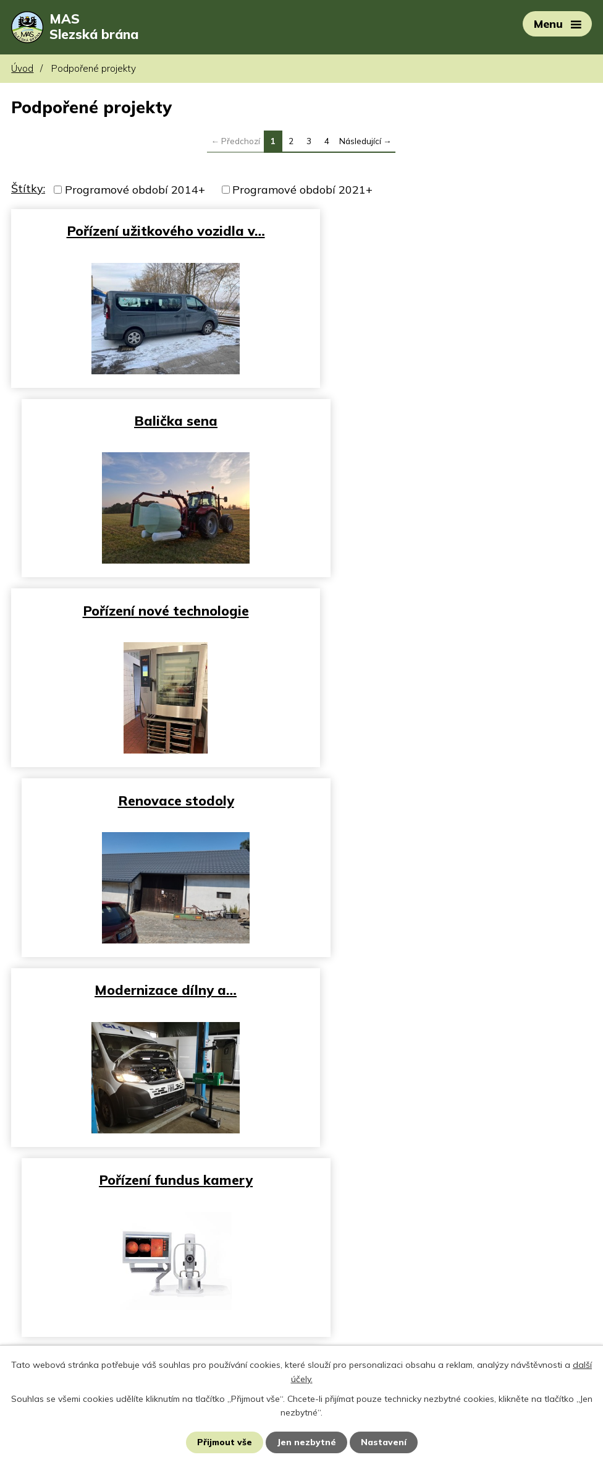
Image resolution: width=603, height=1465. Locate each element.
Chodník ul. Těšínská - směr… (153, 988)
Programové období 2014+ (135, 191)
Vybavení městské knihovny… (449, 988)
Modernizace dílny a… (154, 609)
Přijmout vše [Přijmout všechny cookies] (224, 1442)
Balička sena (449, 231)
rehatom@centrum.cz (67, 1341)
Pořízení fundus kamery (449, 609)
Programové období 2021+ (302, 191)
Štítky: (28, 190)
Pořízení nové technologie (153, 420)
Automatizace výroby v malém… (153, 799)
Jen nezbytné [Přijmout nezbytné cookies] (307, 1442)
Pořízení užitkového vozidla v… (153, 231)
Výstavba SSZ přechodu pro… (450, 799)
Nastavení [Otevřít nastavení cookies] (384, 1442)
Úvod (22, 69)
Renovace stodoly (450, 420)
